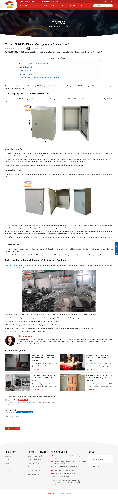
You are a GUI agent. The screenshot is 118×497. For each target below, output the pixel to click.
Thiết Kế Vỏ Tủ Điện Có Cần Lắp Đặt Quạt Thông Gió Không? (43, 377)
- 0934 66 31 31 (33, 1)
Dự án (7, 459)
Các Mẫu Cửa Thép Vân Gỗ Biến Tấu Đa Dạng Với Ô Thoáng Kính (99, 377)
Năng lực (71, 5)
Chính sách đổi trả (33, 463)
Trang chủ (23, 5)
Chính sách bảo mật (34, 467)
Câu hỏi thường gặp (34, 470)
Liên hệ (81, 5)
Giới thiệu (33, 5)
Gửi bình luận (13, 429)
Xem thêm (36, 369)
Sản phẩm (44, 5)
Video (7, 467)
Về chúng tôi (11, 452)
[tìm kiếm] (111, 5)
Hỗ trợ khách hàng (37, 452)
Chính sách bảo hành (34, 459)
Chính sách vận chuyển (35, 456)
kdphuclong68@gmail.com (50, 1)
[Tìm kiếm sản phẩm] (103, 5)
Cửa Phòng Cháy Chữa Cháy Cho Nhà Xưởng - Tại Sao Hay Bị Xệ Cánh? (43, 357)
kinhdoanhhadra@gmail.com (66, 473)
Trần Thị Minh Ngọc (25, 336)
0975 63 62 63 (24, 1)
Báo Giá (53, 5)
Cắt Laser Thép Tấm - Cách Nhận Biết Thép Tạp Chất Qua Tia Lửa (98, 356)
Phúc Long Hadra (98, 459)
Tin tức (62, 5)
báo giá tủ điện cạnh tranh (16, 331)
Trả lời (10, 404)
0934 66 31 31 (73, 467)
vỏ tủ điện (42, 331)
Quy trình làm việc (33, 474)
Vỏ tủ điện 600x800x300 (31, 331)
